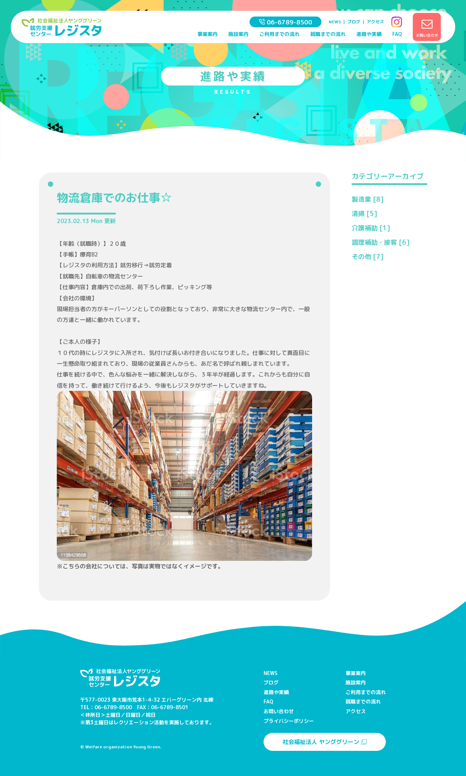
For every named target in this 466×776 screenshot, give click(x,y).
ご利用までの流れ (279, 34)
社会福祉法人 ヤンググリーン (325, 742)
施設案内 (238, 34)
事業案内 (207, 34)
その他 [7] (368, 256)
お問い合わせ (279, 711)
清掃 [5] (364, 213)
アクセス (375, 22)
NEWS (335, 22)
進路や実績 (369, 34)
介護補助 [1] (371, 227)
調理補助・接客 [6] (381, 242)
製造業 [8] (368, 199)
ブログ (353, 22)
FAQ (397, 34)
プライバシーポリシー (289, 720)
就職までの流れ (328, 34)
